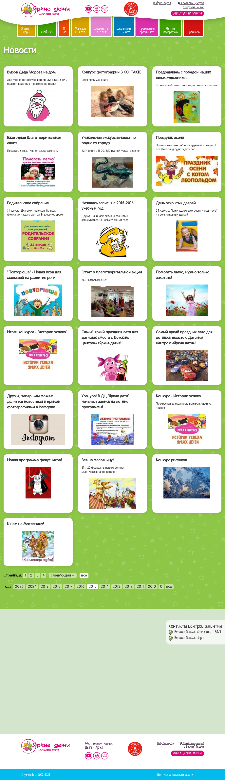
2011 (140, 587)
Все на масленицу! (98, 460)
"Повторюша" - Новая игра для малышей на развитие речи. (34, 275)
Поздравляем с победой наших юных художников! (183, 75)
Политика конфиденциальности (175, 775)
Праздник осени (170, 138)
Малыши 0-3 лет (80, 30)
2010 (152, 587)
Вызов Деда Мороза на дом (31, 72)
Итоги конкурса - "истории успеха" (37, 332)
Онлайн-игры (26, 30)
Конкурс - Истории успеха (178, 396)
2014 (105, 587)
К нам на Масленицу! (25, 524)
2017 (68, 587)
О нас (64, 30)
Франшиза (193, 32)
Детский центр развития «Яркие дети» (45, 10)
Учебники (47, 32)
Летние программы (170, 30)
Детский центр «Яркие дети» (45, 746)
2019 (45, 587)
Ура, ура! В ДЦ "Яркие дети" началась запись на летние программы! (105, 402)
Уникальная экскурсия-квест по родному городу (109, 140)
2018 (57, 587)
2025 (19, 587)
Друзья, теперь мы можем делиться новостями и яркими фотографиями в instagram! (33, 402)
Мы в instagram (96, 9)
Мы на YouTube (88, 9)
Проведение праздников (147, 30)
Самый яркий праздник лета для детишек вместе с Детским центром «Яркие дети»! (110, 338)
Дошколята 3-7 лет (101, 30)
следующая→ (63, 575)
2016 (80, 587)
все (169, 587)
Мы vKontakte (104, 9)
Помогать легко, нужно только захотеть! (182, 275)
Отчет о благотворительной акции (112, 272)
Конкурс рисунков (171, 460)
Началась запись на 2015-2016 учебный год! (108, 206)
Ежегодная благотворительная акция (34, 140)
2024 (32, 587)
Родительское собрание (28, 203)
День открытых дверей (176, 203)
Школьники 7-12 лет (124, 30)
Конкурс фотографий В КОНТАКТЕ (111, 72)
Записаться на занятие (187, 13)
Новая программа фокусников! (34, 460)
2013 (117, 587)
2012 (129, 587)
